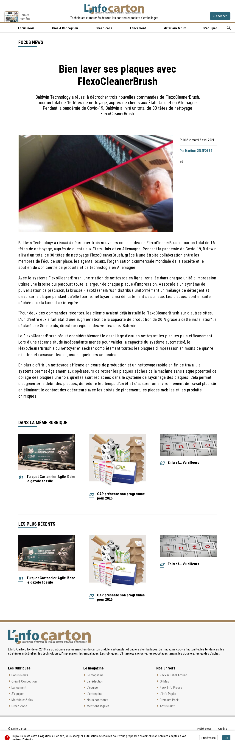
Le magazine (95, 675)
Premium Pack (169, 700)
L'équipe (92, 687)
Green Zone (104, 28)
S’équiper (210, 28)
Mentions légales (98, 706)
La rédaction (95, 681)
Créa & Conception (65, 28)
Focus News (19, 675)
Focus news (26, 28)
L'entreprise (94, 694)
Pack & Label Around (173, 675)
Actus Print (167, 706)
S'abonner (220, 16)
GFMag (164, 681)
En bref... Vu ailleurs (183, 462)
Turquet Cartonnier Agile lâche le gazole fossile (50, 479)
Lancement (138, 28)
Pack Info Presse (171, 687)
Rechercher (229, 28)
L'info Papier (168, 694)
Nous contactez (97, 700)
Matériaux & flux (174, 28)
